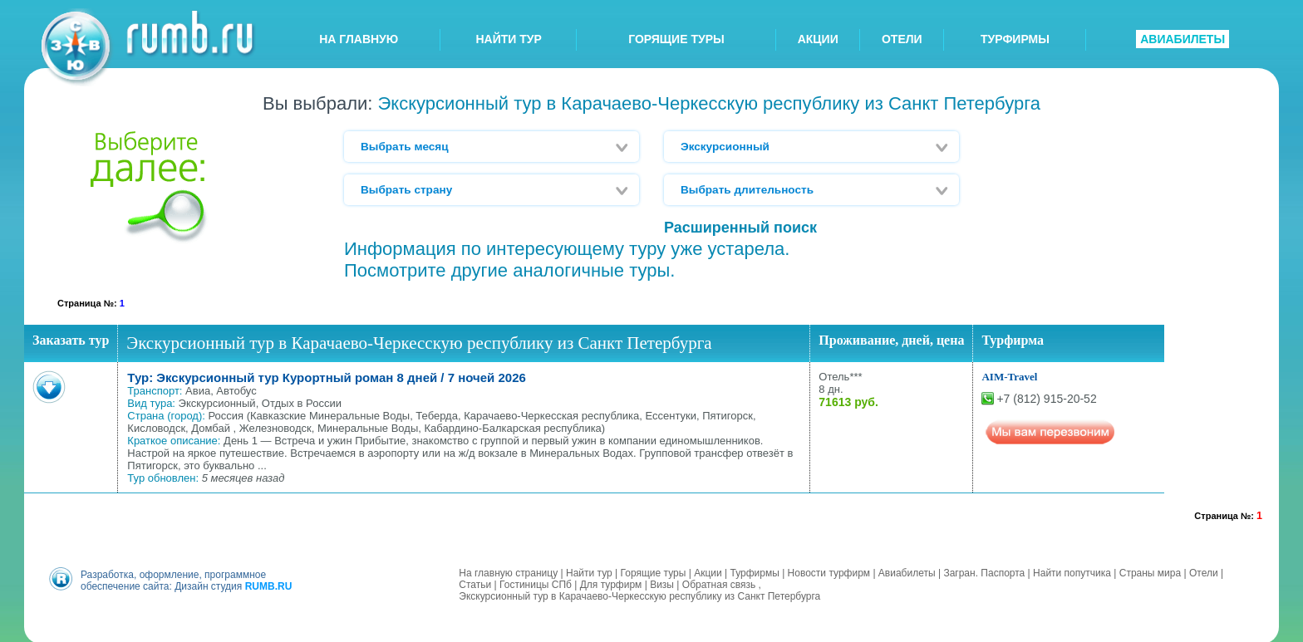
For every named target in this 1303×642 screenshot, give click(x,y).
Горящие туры (653, 571)
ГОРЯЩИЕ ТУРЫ (676, 39)
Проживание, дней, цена (891, 340)
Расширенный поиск (740, 227)
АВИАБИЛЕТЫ (1182, 39)
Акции (708, 571)
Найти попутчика (1072, 571)
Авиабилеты (907, 571)
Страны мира (1150, 571)
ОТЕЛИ (902, 39)
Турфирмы (754, 571)
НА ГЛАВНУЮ (358, 39)
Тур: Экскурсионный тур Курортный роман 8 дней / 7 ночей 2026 (326, 377)
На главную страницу (508, 571)
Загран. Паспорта (984, 571)
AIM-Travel (1009, 376)
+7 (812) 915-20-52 (1046, 398)
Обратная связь (718, 583)
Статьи (475, 583)
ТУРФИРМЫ (1015, 39)
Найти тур (589, 571)
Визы (662, 583)
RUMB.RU (269, 585)
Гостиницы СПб (535, 583)
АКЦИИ (818, 39)
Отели (1203, 571)
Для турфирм (611, 583)
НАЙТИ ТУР (509, 39)
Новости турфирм (829, 571)
